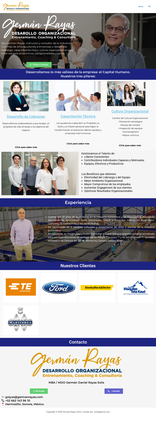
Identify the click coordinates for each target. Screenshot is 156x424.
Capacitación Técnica (78, 116)
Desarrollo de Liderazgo (26, 116)
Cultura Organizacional (130, 111)
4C (150, 6)
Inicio (142, 6)
